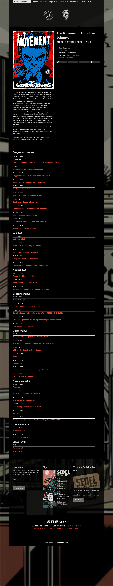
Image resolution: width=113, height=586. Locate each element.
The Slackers (18, 363)
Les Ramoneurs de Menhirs (23, 326)
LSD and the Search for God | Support (27, 350)
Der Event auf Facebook (66, 57)
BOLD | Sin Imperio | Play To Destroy (27, 246)
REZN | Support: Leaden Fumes (25, 215)
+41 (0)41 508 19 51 (75, 526)
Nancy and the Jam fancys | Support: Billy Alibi (31, 289)
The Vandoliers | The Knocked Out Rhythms (30, 208)
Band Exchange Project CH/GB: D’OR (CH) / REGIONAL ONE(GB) (38, 313)
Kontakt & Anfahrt (85, 2)
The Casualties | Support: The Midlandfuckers (30, 265)
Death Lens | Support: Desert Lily (25, 202)
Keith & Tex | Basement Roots (24, 228)
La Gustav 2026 (19, 239)
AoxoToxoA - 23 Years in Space (25, 400)
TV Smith (16, 387)
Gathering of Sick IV (20, 437)
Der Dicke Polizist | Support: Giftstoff (27, 376)
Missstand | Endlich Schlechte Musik (27, 407)
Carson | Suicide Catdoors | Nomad (26, 306)
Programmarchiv (17, 452)
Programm (35, 2)
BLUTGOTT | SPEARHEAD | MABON (26, 394)
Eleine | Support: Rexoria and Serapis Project (30, 370)
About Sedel (63, 2)
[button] (62, 62)
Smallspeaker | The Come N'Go (25, 282)
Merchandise (74, 2)
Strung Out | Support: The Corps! (25, 252)
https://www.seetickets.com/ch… (75, 55)
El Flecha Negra (19, 431)
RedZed (16, 413)
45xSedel (43, 2)
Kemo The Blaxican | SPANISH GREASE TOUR (31, 337)
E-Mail (15, 480)
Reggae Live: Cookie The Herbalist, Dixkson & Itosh (33, 176)
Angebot (53, 2)
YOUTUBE (69, 528)
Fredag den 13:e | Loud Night (24, 276)
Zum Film (78, 500)
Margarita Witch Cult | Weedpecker (26, 259)
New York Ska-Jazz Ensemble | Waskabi (28, 195)
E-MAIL (36, 528)
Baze (15, 356)
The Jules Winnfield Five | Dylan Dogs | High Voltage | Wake (36, 162)
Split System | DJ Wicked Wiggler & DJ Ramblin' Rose (33, 343)
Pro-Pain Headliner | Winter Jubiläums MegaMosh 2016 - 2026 (36, 420)
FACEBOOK (52, 528)
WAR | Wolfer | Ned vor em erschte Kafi (28, 300)
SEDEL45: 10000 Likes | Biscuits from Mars (29, 222)
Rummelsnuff (18, 448)
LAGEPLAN (43, 528)
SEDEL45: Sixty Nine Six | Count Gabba (28, 169)
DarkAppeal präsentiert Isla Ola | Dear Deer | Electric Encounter (37, 320)
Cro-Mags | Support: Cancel (23, 189)
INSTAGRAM (60, 528)
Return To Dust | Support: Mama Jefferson (29, 182)
